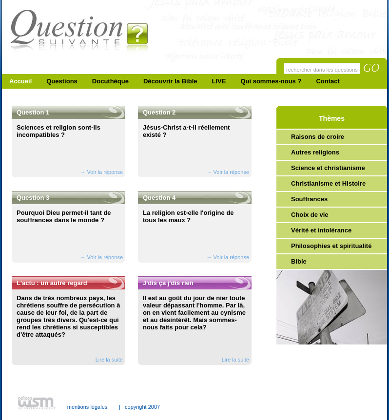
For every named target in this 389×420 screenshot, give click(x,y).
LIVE (219, 81)
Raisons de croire (317, 136)
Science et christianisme (328, 168)
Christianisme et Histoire (328, 183)
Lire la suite (109, 360)
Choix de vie (310, 214)
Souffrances (309, 199)
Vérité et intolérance (321, 230)
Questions (62, 81)
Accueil (20, 81)
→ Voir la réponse (101, 172)
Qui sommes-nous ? (270, 81)
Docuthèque (110, 81)
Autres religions (315, 152)
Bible (299, 261)
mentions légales (87, 407)
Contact (327, 81)
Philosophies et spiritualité (331, 245)
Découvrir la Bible (170, 81)
